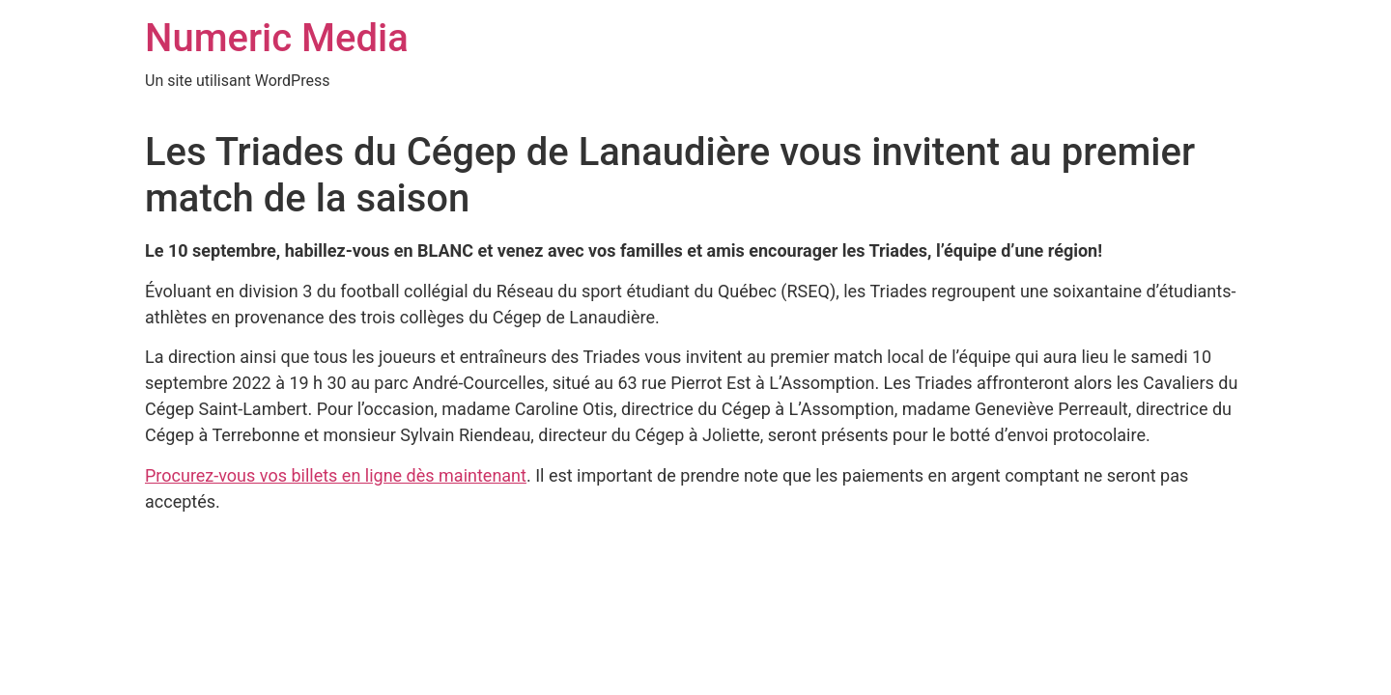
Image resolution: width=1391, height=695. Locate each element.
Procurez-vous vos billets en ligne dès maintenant (335, 475)
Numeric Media (277, 38)
